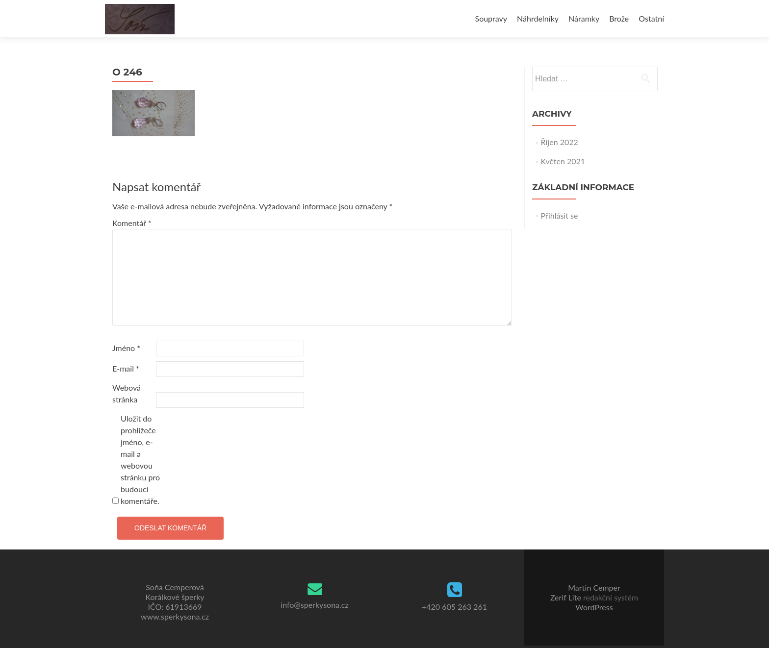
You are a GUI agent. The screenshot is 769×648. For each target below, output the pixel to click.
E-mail (125, 368)
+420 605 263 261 (454, 606)
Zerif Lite (566, 597)
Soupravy (491, 18)
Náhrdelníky (538, 18)
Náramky (583, 18)
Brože (619, 18)
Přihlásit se (559, 215)
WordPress (594, 607)
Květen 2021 (563, 161)
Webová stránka (126, 393)
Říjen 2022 (559, 142)
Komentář (132, 222)
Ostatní (651, 18)
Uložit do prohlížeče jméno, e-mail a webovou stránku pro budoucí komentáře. (140, 459)
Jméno (126, 347)
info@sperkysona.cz (314, 604)
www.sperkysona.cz (175, 616)
